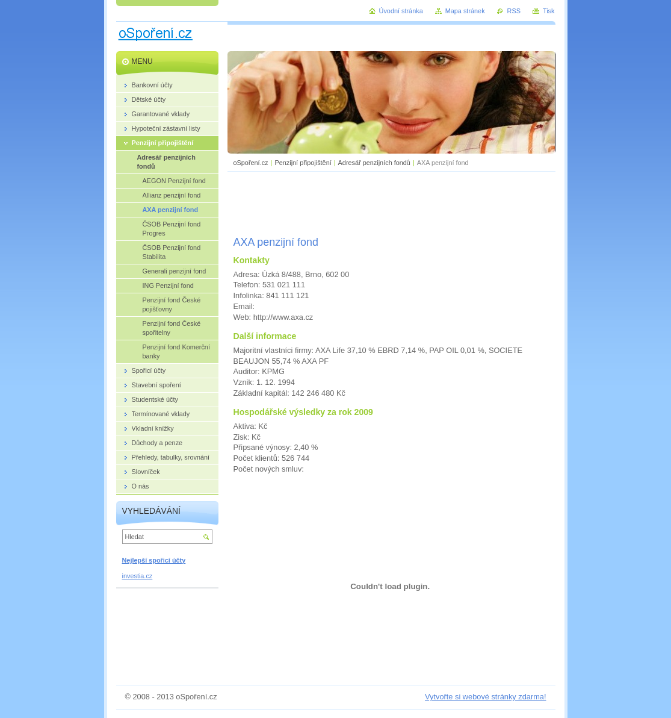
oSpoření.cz (250, 162)
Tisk (549, 10)
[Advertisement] (391, 202)
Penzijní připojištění (302, 162)
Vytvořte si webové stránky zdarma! (485, 696)
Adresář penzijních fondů (374, 162)
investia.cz (137, 575)
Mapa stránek (465, 10)
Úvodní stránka (401, 10)
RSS (514, 10)
